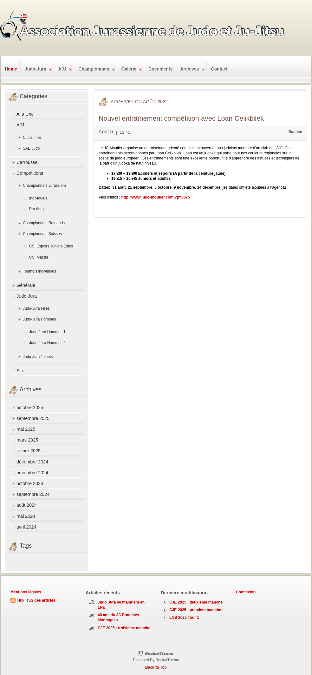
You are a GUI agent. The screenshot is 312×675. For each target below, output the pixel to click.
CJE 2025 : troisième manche (124, 628)
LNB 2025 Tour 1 (184, 617)
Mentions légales (25, 592)
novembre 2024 (32, 472)
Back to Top (156, 667)
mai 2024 (25, 516)
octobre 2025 (29, 407)
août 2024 (26, 505)
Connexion (246, 592)
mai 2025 (25, 429)
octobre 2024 (29, 483)
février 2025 (28, 450)
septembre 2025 (32, 418)
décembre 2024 (32, 461)
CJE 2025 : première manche (195, 610)
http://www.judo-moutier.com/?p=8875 (155, 197)
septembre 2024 (32, 494)
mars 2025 (27, 439)
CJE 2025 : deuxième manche (196, 602)
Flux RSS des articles (35, 600)
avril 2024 (26, 527)
